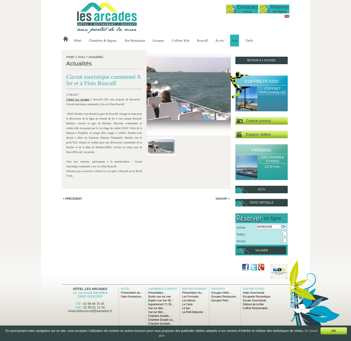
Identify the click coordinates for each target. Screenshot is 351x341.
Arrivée (241, 227)
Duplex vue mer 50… (161, 300)
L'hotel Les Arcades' (78, 99)
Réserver (279, 9)
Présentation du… (193, 292)
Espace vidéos (254, 134)
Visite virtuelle (261, 202)
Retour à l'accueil (261, 60)
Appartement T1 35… (161, 304)
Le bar (186, 308)
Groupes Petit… (221, 300)
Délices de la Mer (253, 304)
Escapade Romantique (256, 296)
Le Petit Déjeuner (192, 312)
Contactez (247, 9)
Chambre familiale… (160, 323)
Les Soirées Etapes (272, 159)
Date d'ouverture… (132, 296)
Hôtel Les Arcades (90, 289)
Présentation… (157, 292)
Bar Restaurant (135, 40)
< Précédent (72, 198)
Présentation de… (132, 292)
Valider (261, 250)
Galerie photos (254, 121)
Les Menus (189, 300)
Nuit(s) (241, 234)
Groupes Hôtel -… (222, 292)
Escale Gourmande (254, 300)
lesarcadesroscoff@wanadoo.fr (90, 311)
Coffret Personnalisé (272, 90)
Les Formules (190, 296)
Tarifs (249, 40)
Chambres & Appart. (103, 40)
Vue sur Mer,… (157, 308)
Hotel (70, 57)
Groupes (158, 40)
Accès (219, 40)
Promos (261, 150)
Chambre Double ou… (161, 319)
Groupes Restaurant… (225, 296)
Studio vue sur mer (159, 296)
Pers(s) (241, 241)
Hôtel (77, 40)
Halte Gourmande (254, 292)
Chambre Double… (159, 316)
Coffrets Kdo (180, 40)
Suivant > (223, 198)
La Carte (187, 304)
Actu (234, 40)
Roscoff (202, 40)
